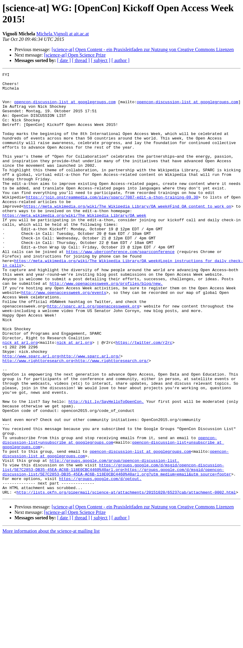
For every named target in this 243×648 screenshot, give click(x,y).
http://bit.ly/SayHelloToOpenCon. (106, 467)
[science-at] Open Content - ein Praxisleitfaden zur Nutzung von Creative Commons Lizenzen (143, 49)
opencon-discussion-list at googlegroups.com (64, 108)
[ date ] (64, 60)
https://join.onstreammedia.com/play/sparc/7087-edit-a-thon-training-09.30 (112, 222)
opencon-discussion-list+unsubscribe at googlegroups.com (109, 513)
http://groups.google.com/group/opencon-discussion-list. (114, 538)
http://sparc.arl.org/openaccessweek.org (93, 353)
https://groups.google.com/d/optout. (100, 560)
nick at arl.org (20, 397)
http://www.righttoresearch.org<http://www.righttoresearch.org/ (75, 418)
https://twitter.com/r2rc (143, 397)
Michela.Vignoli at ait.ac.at (62, 33)
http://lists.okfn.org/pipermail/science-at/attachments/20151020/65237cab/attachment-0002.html (126, 576)
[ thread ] (81, 60)
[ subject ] (100, 60)
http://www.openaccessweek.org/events (63, 337)
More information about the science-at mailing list (51, 615)
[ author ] (121, 60)
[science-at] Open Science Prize (75, 55)
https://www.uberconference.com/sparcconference (120, 288)
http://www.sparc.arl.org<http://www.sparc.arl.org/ (61, 413)
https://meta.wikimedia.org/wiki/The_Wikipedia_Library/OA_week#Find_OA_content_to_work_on (127, 233)
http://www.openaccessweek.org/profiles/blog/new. (106, 326)
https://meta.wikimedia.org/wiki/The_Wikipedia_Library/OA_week (74, 244)
